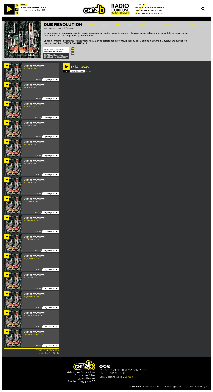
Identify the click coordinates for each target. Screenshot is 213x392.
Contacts (140, 370)
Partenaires (108, 373)
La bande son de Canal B (32, 10)
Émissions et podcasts (148, 10)
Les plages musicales (33, 7)
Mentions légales (202, 386)
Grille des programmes (149, 7)
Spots (124, 373)
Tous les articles (48, 353)
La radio (140, 4)
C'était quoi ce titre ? (114, 370)
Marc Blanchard (159, 386)
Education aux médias (148, 13)
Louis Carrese (187, 386)
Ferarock (127, 377)
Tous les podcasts (47, 350)
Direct (23, 5)
